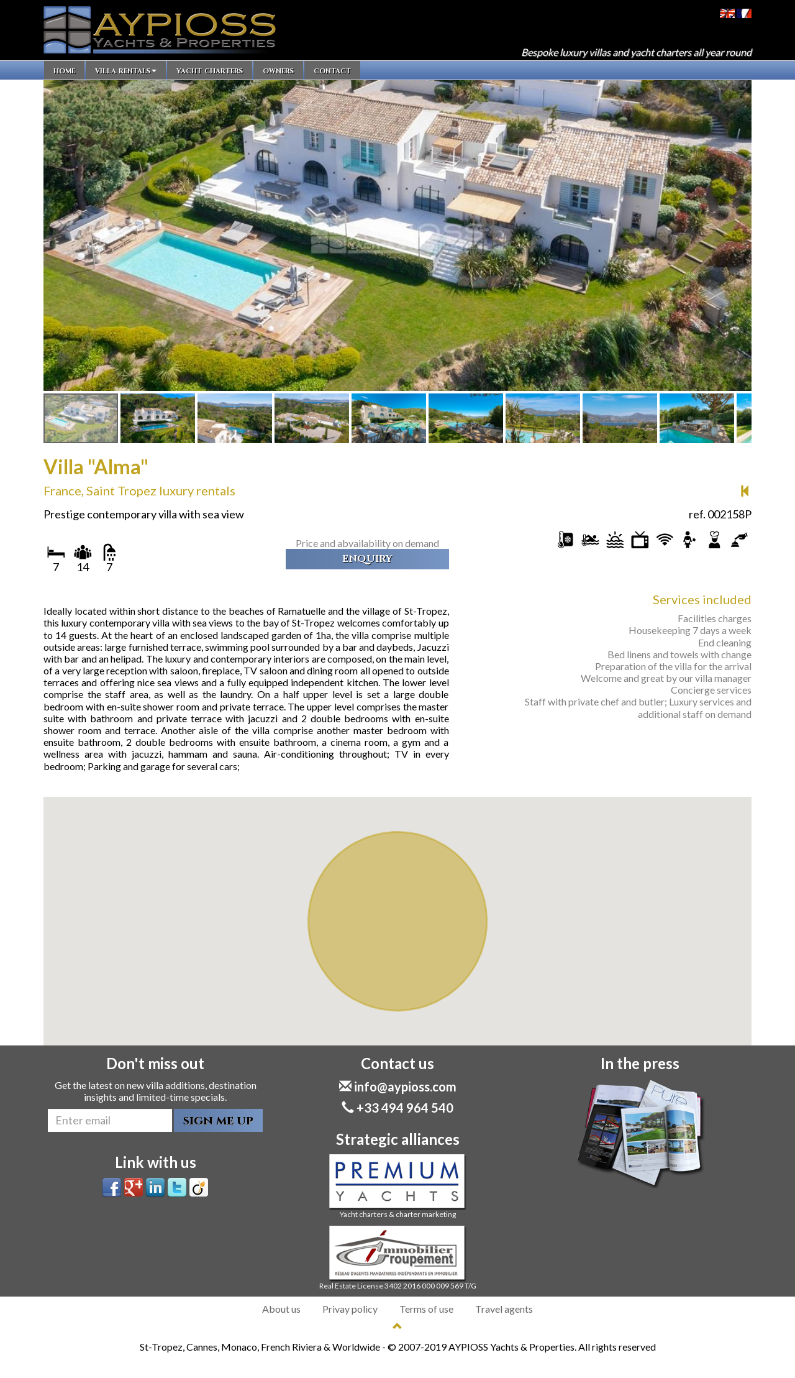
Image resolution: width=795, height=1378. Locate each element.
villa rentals (126, 70)
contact (332, 70)
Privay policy (350, 1309)
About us (281, 1309)
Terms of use (426, 1309)
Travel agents (504, 1309)
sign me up (218, 1120)
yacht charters (209, 70)
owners (278, 70)
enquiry (367, 559)
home (64, 70)
